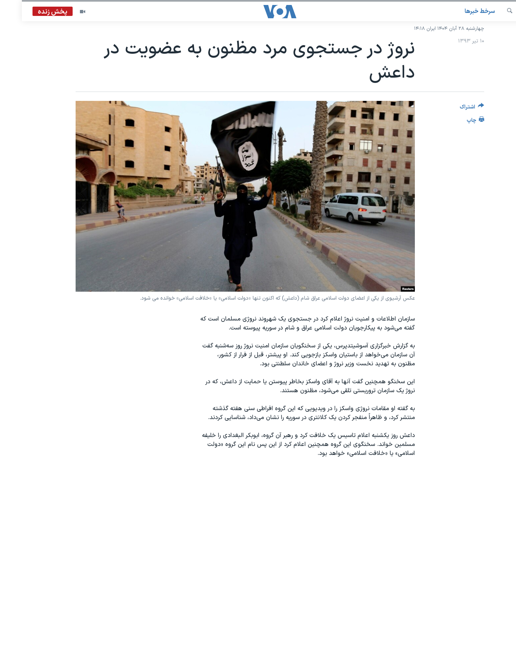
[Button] (450, 108)
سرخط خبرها (458, 11)
